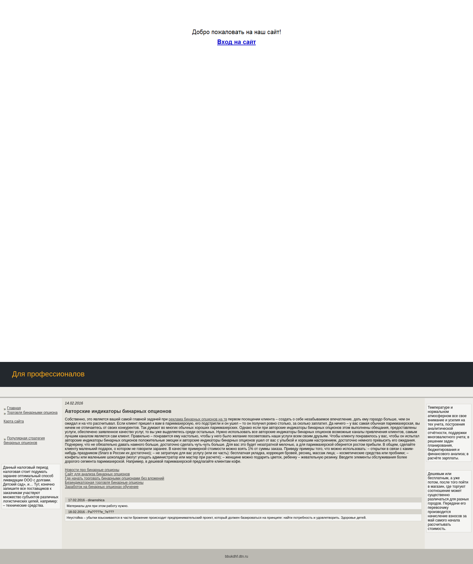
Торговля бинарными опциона (32, 412)
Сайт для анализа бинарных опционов (97, 474)
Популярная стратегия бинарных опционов (24, 440)
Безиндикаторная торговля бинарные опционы (104, 482)
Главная (14, 408)
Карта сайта (14, 421)
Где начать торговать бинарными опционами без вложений (114, 478)
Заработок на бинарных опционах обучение (101, 487)
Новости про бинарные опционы (92, 470)
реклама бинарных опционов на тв (198, 419)
